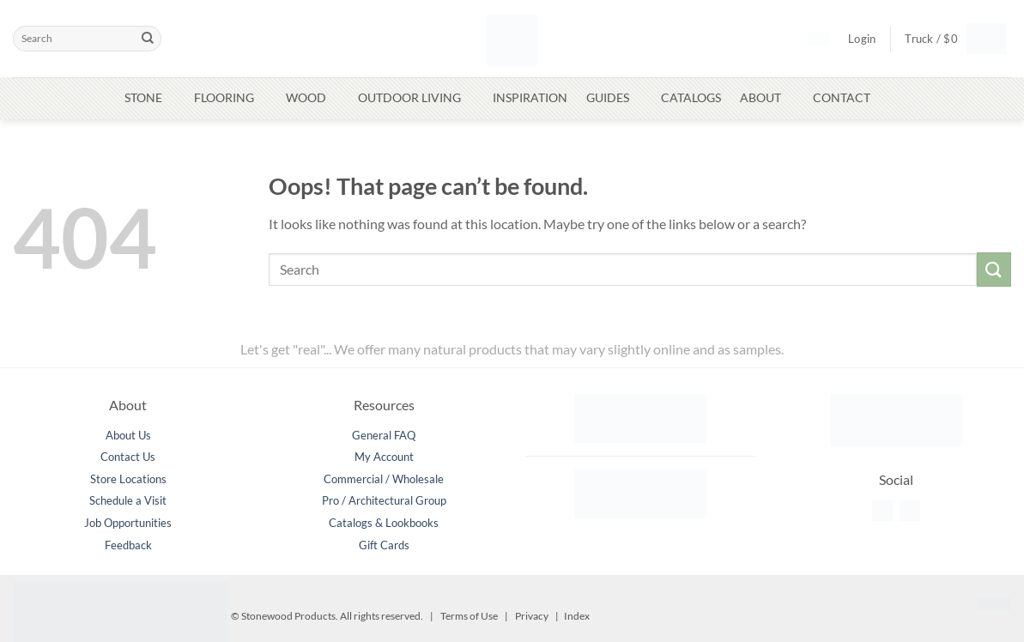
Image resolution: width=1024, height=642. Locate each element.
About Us (128, 435)
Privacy (531, 615)
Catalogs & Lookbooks (384, 523)
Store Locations (128, 479)
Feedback (128, 545)
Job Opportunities (128, 523)
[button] (949, 38)
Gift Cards (384, 545)
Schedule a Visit (128, 500)
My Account (384, 456)
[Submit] (148, 38)
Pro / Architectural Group (384, 500)
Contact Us (127, 456)
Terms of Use (469, 615)
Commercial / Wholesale (384, 479)
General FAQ (383, 435)
